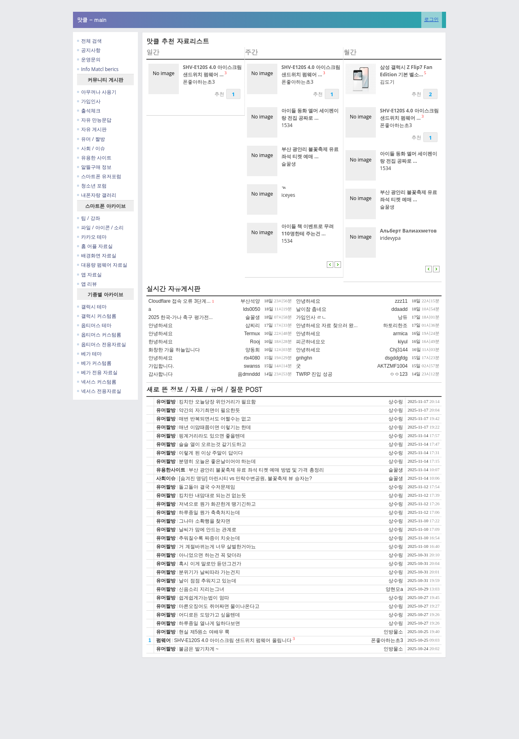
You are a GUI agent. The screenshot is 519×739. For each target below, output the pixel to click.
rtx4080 (252, 358)
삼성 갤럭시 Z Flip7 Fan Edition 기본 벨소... (406, 71)
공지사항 (89, 50)
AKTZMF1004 (392, 366)
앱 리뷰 (87, 283)
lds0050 (251, 309)
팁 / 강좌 (88, 218)
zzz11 (401, 301)
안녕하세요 (308, 301)
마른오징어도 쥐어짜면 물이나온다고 (219, 606)
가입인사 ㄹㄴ (311, 317)
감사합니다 (160, 374)
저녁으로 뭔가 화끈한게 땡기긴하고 (217, 504)
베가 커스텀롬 (94, 363)
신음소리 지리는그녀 (201, 589)
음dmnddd (249, 374)
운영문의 (89, 59)
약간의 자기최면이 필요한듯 (209, 410)
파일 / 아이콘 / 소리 (100, 227)
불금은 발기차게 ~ (199, 649)
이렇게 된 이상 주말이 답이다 (210, 453)
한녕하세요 (160, 342)
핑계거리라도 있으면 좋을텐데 (212, 436)
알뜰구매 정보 (94, 167)
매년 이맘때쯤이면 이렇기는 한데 (215, 427)
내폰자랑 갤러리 (96, 195)
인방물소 (393, 632)
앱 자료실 (89, 274)
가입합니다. (161, 366)
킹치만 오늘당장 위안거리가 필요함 (217, 402)
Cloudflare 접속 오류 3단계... (179, 301)
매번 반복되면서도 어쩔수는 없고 (215, 419)
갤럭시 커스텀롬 (96, 315)
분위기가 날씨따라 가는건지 (209, 572)
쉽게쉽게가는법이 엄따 (204, 598)
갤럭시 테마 (92, 306)
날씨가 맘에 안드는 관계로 (207, 529)
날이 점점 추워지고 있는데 (207, 581)
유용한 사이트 (94, 157)
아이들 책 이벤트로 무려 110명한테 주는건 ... (307, 230)
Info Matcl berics (97, 69)
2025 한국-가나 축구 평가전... (180, 317)
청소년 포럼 (92, 185)
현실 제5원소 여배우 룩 (204, 632)
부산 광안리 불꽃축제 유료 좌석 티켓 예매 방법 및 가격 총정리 (256, 470)
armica (400, 333)
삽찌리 (252, 325)
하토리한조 (395, 325)
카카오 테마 (92, 236)
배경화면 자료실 (96, 255)
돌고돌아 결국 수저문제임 (207, 487)
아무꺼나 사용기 (96, 91)
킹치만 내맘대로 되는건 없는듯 (212, 495)
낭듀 (402, 317)
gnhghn (304, 358)
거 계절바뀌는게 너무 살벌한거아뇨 (217, 546)
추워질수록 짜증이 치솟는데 (209, 538)
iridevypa (390, 238)
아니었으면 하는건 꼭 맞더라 (210, 555)
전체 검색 (89, 40)
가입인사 (89, 101)
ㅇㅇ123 (398, 374)
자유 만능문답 (94, 119)
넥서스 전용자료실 (99, 391)
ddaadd (399, 309)
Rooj (255, 342)
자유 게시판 (92, 129)
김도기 (387, 81)
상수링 (395, 402)
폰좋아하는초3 (199, 81)
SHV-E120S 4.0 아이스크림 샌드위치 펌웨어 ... (212, 71)
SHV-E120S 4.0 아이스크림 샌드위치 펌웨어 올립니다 (232, 640)
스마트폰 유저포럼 (99, 176)
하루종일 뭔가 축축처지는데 (209, 512)
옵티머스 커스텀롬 (99, 334)
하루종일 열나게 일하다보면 (209, 623)
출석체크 (89, 110)
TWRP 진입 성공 (314, 374)
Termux (252, 333)
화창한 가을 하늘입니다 (174, 350)
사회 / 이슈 (91, 148)
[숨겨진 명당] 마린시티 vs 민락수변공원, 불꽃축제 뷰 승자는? (245, 478)
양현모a (394, 589)
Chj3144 (399, 350)
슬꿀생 (288, 163)
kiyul (402, 342)
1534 (286, 125)
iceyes (288, 195)
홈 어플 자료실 (95, 246)
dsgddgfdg (396, 358)
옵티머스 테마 (94, 325)
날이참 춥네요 (311, 309)
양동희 (252, 350)
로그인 (431, 19)
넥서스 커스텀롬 (96, 381)
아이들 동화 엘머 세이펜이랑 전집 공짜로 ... (310, 114)
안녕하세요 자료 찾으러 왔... (327, 325)
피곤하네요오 (310, 342)
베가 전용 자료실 (97, 372)
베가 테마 (89, 353)
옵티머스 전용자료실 (101, 344)
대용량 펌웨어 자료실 (102, 264)
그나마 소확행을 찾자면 (204, 521)
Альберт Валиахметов (408, 230)
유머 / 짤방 (91, 139)
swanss (252, 366)
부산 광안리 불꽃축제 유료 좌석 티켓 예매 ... (310, 153)
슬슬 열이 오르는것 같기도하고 (212, 444)
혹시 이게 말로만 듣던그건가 (210, 564)
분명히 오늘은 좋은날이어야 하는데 (217, 461)
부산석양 (250, 301)
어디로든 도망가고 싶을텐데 (209, 615)
